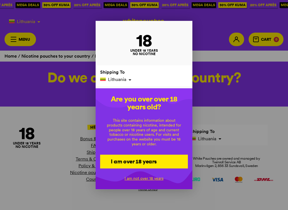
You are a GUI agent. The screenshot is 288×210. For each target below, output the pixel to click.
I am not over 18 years (144, 178)
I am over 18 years (134, 161)
